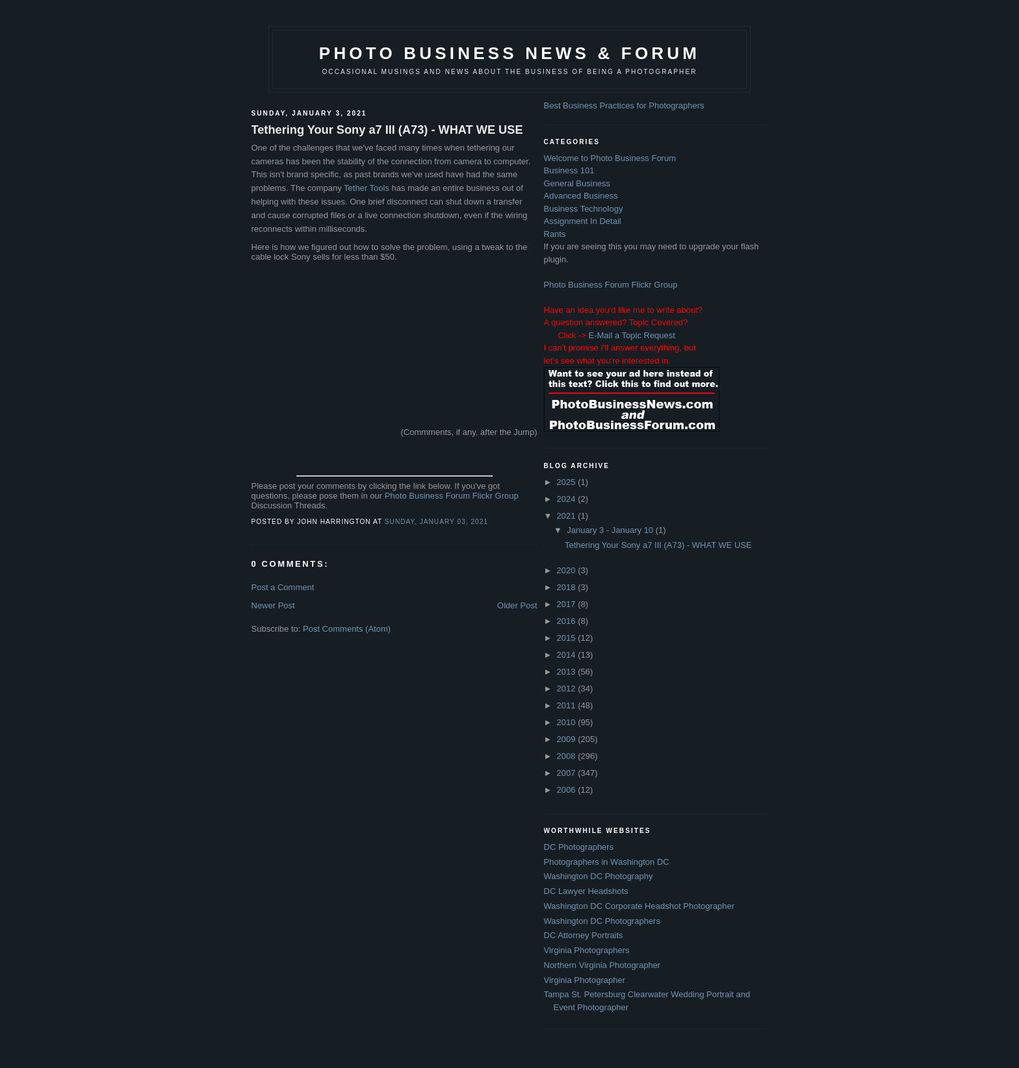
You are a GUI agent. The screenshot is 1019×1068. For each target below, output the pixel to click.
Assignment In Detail (582, 221)
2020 (567, 570)
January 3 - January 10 (611, 530)
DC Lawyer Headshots (586, 891)
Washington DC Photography (598, 876)
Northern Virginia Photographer (602, 965)
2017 (567, 604)
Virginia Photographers (587, 950)
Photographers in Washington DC (606, 862)
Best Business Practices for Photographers (624, 105)
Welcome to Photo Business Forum (610, 158)
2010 (567, 722)
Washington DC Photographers (602, 921)
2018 (567, 587)
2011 (567, 705)
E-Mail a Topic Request (631, 335)
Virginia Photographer (585, 980)
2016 (567, 621)
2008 (567, 756)
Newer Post (273, 605)
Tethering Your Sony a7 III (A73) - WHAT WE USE (387, 129)
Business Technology (583, 209)
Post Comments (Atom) (347, 629)
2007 (567, 773)
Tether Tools (366, 188)
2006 (567, 790)
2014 (567, 655)
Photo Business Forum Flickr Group (452, 496)
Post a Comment (283, 587)
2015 (567, 638)
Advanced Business (581, 196)
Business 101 (569, 170)
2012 (567, 688)
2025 (567, 482)
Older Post (517, 605)
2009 (567, 739)
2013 (567, 672)
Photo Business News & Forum (509, 53)
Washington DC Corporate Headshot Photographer (639, 906)
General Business (577, 183)
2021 (567, 516)
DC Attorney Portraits (583, 935)
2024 (567, 499)
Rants (555, 234)
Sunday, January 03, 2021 (436, 521)
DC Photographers (579, 847)
